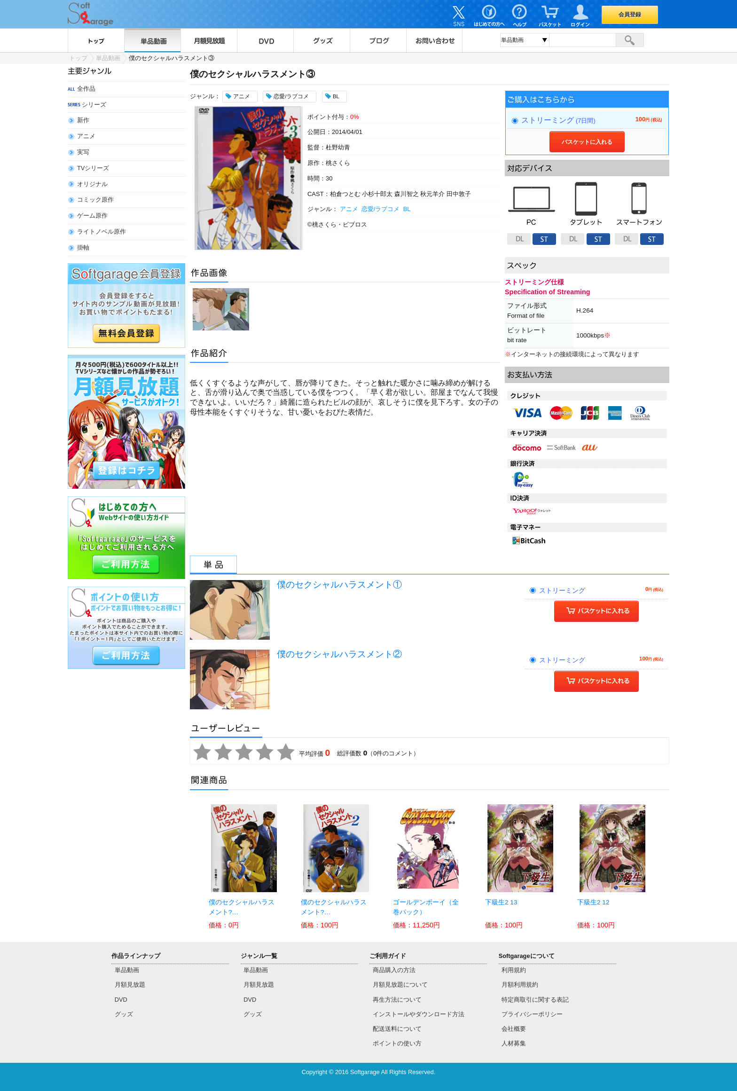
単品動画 (152, 40)
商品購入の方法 (394, 969)
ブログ (378, 40)
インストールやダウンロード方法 (418, 1014)
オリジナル (92, 184)
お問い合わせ (434, 40)
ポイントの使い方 (397, 1043)
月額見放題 (208, 40)
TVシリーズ (93, 168)
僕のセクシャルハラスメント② (339, 654)
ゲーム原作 (92, 215)
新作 (83, 120)
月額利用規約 (520, 984)
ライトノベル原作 (101, 231)
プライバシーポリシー (532, 1014)
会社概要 (514, 1028)
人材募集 (514, 1043)
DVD (265, 40)
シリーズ (94, 104)
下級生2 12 (593, 902)
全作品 (86, 88)
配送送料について (397, 1028)
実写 (83, 152)
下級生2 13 (501, 902)
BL (406, 208)
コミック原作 (95, 199)
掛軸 (83, 247)
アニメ (86, 136)
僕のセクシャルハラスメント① (339, 584)
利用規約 (514, 969)
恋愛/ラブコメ (380, 208)
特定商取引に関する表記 (535, 999)
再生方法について (397, 999)
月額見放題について (400, 984)
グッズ (321, 40)
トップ (96, 40)
